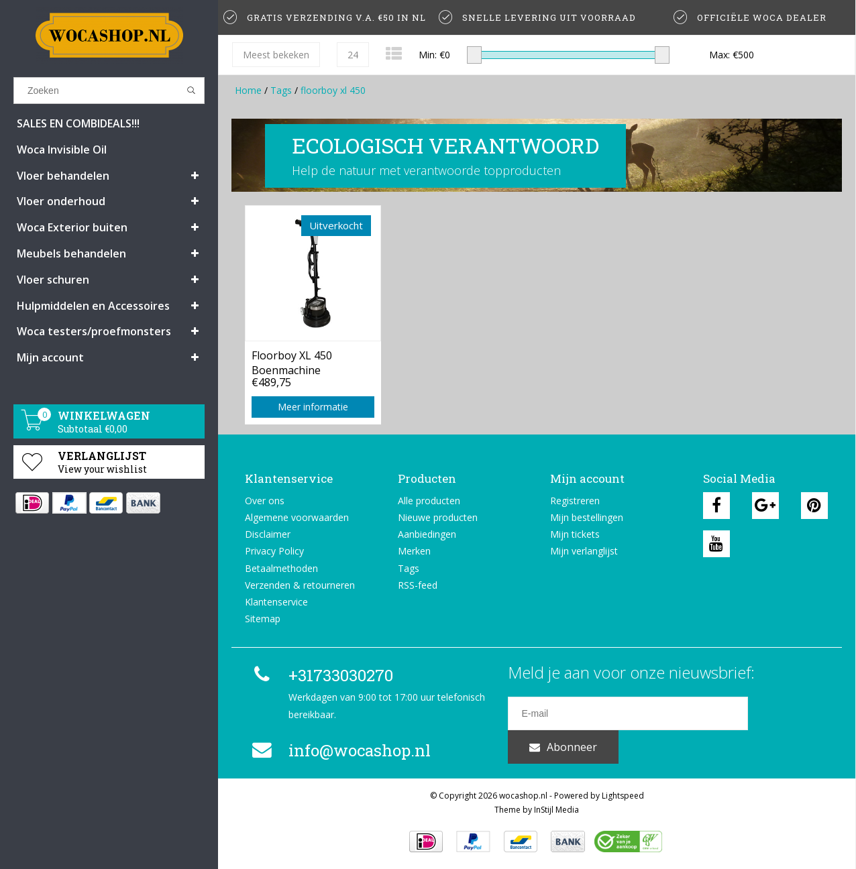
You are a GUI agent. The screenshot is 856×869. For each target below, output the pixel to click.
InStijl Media (556, 808)
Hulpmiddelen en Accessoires (93, 305)
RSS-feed (417, 585)
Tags (281, 90)
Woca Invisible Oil (62, 149)
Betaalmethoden (281, 568)
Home (248, 90)
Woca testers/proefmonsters (94, 331)
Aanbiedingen (427, 534)
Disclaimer (267, 534)
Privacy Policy (274, 550)
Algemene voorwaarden (297, 517)
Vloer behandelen (63, 175)
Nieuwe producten (438, 517)
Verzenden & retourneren (300, 585)
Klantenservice (276, 601)
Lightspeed (623, 794)
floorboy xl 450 (333, 90)
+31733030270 (320, 675)
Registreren (575, 500)
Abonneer (788, 713)
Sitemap (262, 618)
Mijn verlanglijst (584, 550)
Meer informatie (313, 406)
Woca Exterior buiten (72, 227)
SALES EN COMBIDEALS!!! (78, 123)
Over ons (264, 500)
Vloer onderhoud (61, 201)
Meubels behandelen (71, 253)
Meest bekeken (276, 54)
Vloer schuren (53, 279)
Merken (414, 550)
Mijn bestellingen (586, 517)
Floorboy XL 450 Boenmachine (292, 361)
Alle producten (429, 500)
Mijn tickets (575, 534)
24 (352, 54)
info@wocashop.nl (339, 750)
